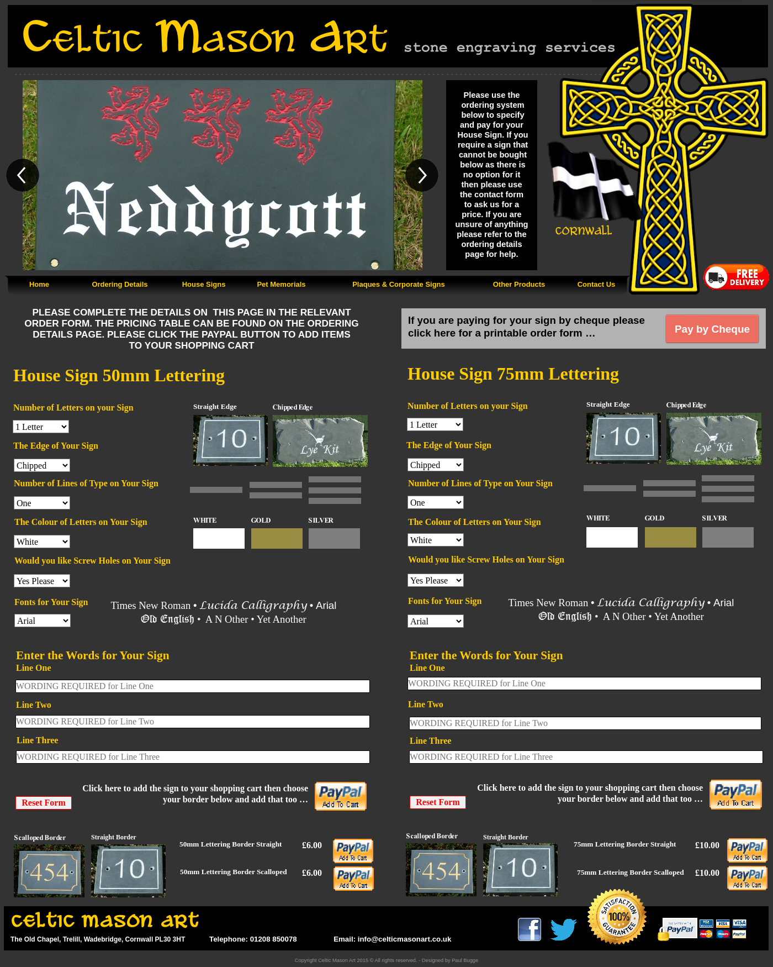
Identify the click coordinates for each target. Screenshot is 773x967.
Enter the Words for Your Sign (93, 655)
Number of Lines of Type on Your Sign (86, 483)
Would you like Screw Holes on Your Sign (92, 560)
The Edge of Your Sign (55, 445)
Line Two (33, 705)
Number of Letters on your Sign (73, 407)
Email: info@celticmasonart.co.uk (391, 939)
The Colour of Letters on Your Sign (80, 522)
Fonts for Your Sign (51, 602)
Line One (33, 667)
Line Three (37, 740)
